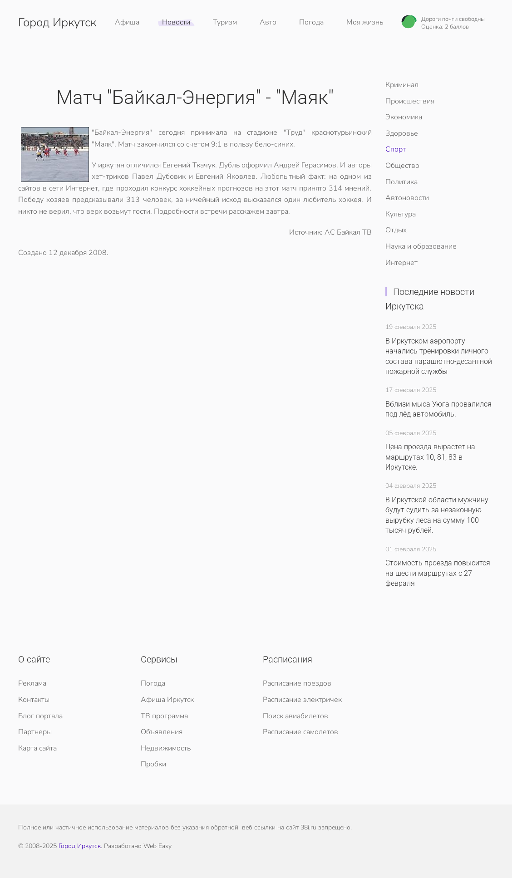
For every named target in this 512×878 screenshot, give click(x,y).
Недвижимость (166, 748)
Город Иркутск (80, 846)
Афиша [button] (127, 22)
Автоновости (407, 198)
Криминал (401, 85)
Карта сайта (37, 748)
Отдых (396, 230)
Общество (402, 166)
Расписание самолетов (300, 732)
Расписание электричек (302, 700)
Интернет (401, 263)
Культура (400, 214)
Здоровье (401, 133)
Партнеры (35, 732)
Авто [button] (268, 22)
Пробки (153, 764)
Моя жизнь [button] (364, 22)
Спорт (395, 149)
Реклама (32, 683)
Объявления (161, 732)
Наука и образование (421, 246)
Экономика (403, 117)
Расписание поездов (297, 683)
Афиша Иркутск (167, 700)
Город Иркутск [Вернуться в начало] (57, 22)
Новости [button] (176, 22)
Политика (401, 182)
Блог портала (40, 716)
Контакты (33, 700)
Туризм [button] (225, 22)
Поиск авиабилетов (295, 716)
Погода (311, 22)
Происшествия (409, 101)
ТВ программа (164, 716)
